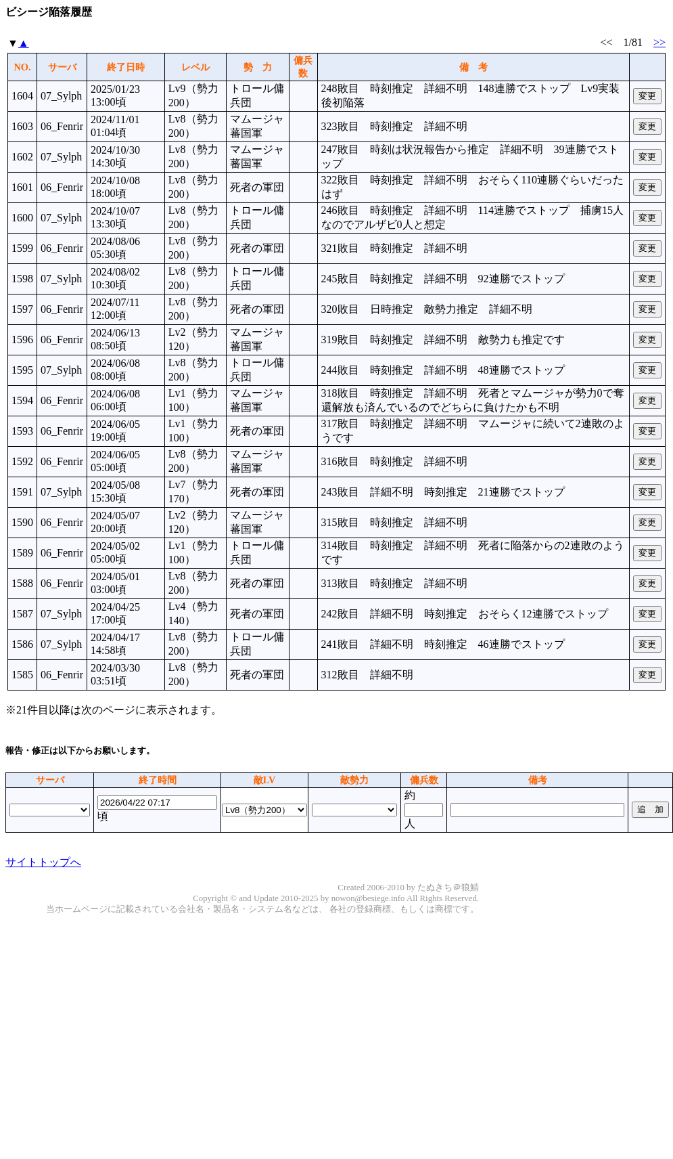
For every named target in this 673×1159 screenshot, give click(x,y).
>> (659, 42)
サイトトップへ (43, 862)
